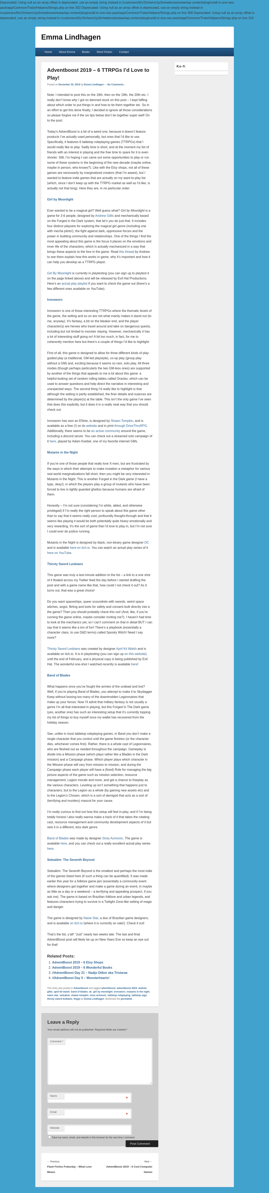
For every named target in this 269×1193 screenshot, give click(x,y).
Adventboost (80, 988)
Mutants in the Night (62, 452)
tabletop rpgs (139, 995)
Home (48, 52)
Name (53, 1095)
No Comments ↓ (116, 84)
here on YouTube (59, 553)
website (91, 425)
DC (146, 542)
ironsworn (119, 991)
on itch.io (76, 923)
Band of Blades (58, 838)
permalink (126, 998)
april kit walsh (62, 991)
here (53, 441)
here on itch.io (80, 547)
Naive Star (91, 918)
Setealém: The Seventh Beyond (70, 859)
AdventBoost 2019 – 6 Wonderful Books (82, 967)
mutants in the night (138, 991)
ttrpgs (77, 998)
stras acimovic (98, 995)
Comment (56, 1041)
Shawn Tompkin (122, 420)
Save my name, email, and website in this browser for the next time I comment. (93, 1137)
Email (53, 1111)
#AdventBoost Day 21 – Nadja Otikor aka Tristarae (90, 972)
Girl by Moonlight (60, 199)
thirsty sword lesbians (59, 998)
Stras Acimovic (112, 838)
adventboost (108, 988)
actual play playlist (74, 283)
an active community (105, 431)
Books (86, 52)
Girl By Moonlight (59, 273)
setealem (65, 995)
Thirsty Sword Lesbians (65, 564)
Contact (124, 52)
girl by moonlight (103, 991)
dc (90, 991)
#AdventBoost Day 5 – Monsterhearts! (81, 978)
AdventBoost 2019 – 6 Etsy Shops (77, 962)
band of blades (79, 991)
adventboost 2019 (127, 988)
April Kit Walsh (126, 648)
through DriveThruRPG (130, 425)
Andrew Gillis (104, 215)
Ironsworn (55, 299)
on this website (135, 654)
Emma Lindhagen (71, 37)
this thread (126, 251)
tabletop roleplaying (119, 995)
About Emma (67, 52)
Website (55, 1127)
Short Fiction (104, 52)
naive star (52, 995)
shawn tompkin (79, 995)
